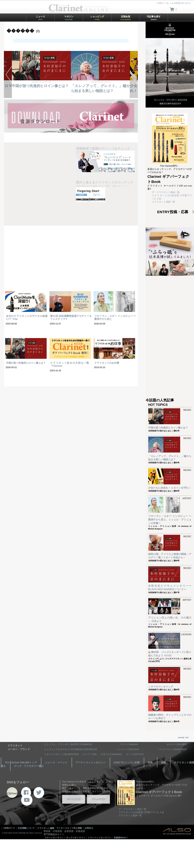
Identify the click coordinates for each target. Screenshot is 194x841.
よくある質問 (173, 3)
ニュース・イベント (56, 762)
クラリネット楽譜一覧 (163, 201)
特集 (150, 762)
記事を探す (154, 17)
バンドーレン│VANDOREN (173, 749)
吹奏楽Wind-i (120, 837)
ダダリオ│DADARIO (111, 754)
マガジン (68, 17)
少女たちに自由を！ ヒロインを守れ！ (169, 487)
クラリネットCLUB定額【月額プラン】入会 (141, 812)
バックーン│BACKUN (128, 749)
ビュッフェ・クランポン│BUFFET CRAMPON (68, 744)
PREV (8, 74)
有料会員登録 (98, 799)
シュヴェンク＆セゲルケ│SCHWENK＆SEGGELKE (70, 749)
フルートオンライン (53, 837)
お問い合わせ (185, 3)
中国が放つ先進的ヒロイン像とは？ (40, 86)
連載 (163, 762)
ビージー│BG (90, 754)
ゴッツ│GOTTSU (135, 754)
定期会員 (125, 17)
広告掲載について (26, 828)
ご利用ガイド (161, 3)
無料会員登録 (74, 799)
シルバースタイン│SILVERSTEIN (61, 754)
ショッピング (97, 17)
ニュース (40, 17)
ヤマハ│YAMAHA (129, 744)
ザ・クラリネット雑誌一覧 (166, 192)
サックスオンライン (75, 837)
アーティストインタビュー (91, 762)
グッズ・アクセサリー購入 (29, 766)
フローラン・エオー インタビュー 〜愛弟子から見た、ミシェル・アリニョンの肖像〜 (170, 519)
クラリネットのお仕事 (106, 362)
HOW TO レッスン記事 (127, 762)
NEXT (134, 74)
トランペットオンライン (99, 837)
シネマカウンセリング (160, 686)
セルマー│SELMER (177, 744)
